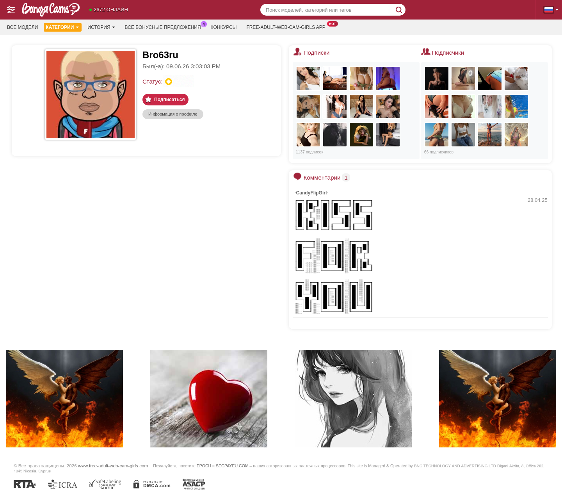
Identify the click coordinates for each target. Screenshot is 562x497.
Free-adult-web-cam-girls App (287, 26)
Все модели (22, 27)
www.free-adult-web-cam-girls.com (113, 465)
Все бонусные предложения (165, 26)
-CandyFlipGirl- (312, 193)
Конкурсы (224, 27)
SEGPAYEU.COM (232, 465)
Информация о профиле (172, 114)
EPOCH (204, 465)
